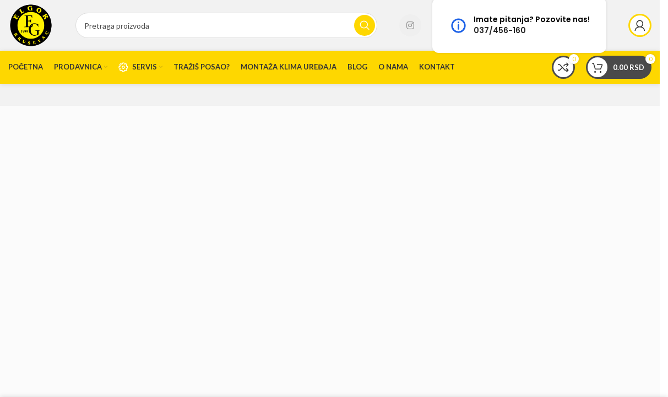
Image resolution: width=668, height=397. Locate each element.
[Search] (226, 25)
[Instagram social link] (410, 25)
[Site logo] (30, 24)
